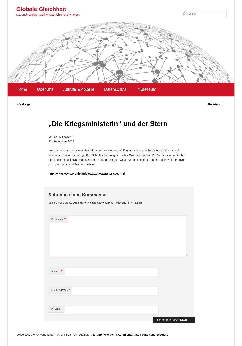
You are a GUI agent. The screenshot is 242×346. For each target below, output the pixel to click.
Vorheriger (24, 104)
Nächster (214, 104)
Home (21, 89)
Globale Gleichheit (41, 9)
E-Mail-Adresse (60, 290)
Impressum (146, 89)
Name (56, 271)
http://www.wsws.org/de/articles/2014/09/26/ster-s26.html (86, 173)
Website (55, 308)
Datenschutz (115, 89)
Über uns (45, 89)
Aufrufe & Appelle (78, 89)
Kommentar (58, 219)
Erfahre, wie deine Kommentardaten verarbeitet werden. (130, 334)
